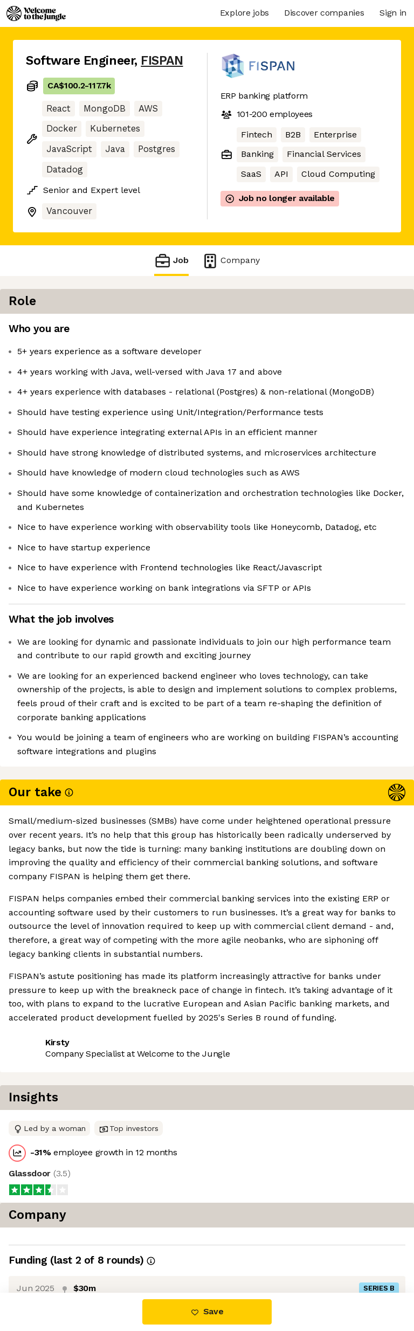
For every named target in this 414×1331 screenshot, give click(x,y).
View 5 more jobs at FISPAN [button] (84, 1131)
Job (171, 261)
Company (231, 261)
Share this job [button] (55, 1111)
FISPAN (162, 60)
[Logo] (36, 13)
